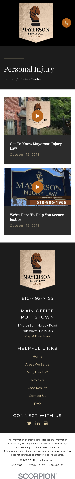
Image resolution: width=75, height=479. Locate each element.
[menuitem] (17, 465)
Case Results (37, 388)
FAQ (37, 404)
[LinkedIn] (37, 423)
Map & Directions (37, 336)
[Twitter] (29, 423)
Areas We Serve (37, 364)
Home (37, 356)
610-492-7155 (38, 298)
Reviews (37, 380)
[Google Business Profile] (46, 423)
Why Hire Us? (37, 372)
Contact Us (37, 396)
